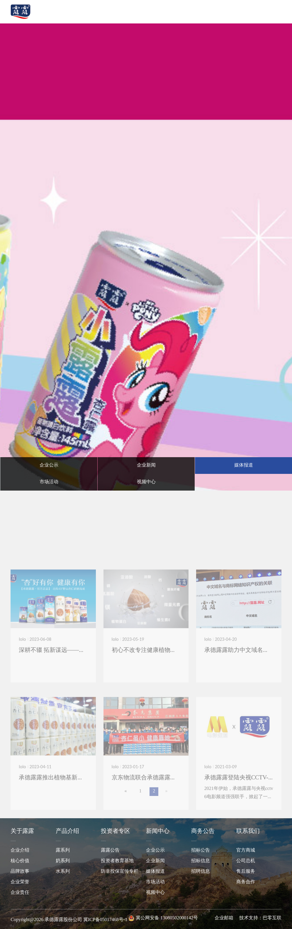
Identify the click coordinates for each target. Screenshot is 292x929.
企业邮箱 (224, 918)
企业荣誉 (20, 881)
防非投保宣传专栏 (119, 871)
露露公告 (110, 850)
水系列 (63, 871)
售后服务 (245, 871)
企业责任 (20, 892)
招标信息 (200, 860)
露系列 (63, 850)
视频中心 (155, 892)
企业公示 (155, 850)
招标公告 (200, 850)
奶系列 (63, 860)
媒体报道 (155, 871)
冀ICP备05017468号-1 (105, 919)
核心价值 (20, 860)
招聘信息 (200, 871)
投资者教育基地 (117, 860)
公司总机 (245, 860)
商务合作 (245, 881)
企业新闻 (155, 860)
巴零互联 (272, 918)
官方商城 (245, 850)
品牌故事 (20, 871)
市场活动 (155, 881)
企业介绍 (20, 850)
